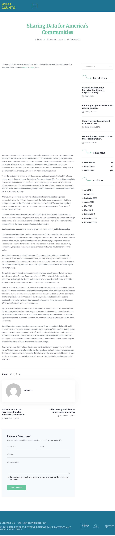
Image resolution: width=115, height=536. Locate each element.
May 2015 (88, 206)
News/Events (89, 166)
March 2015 (88, 210)
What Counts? (89, 170)
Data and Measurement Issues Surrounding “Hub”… (97, 137)
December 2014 (90, 218)
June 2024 (88, 190)
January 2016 (89, 194)
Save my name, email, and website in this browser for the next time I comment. (39, 479)
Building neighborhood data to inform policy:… (97, 106)
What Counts (8, 5)
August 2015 (89, 202)
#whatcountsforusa (31, 525)
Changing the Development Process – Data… (96, 122)
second (25, 68)
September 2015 (90, 198)
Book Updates (89, 162)
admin (38, 39)
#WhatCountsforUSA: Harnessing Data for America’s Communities (14, 412)
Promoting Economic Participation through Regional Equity (93, 90)
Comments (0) (73, 39)
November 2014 (90, 222)
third (33, 68)
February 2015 (89, 214)
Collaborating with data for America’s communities (61, 411)
